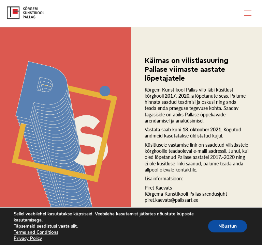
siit (74, 226)
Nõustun (227, 226)
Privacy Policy (28, 238)
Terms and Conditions (36, 232)
